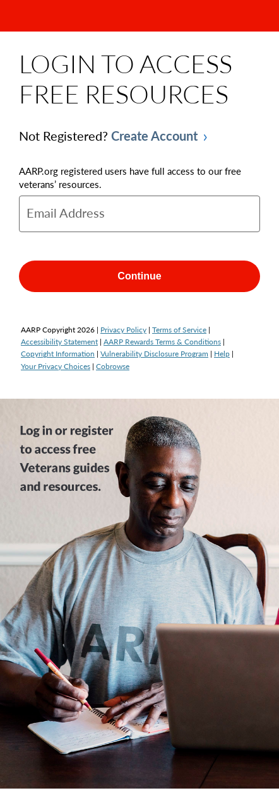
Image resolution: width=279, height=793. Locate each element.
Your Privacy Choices (55, 366)
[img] (139, 594)
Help (222, 353)
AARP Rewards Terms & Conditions (162, 341)
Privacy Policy (123, 329)
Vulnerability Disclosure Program (154, 353)
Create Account (154, 135)
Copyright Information (58, 353)
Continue (139, 276)
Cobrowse (112, 366)
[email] (139, 214)
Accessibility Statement (59, 341)
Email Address (66, 212)
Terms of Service (179, 329)
